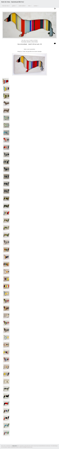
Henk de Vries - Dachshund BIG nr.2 (12, 2)
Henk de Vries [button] (6, 5)
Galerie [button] (14, 5)
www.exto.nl (14, 445)
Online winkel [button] (22, 5)
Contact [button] (36, 5)
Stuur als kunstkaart (29, 44)
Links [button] (29, 5)
